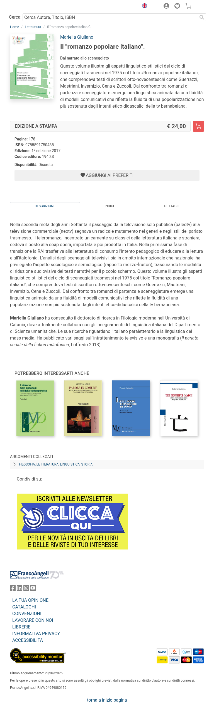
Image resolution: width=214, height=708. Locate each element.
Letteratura (33, 27)
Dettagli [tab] (171, 206)
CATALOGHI (24, 607)
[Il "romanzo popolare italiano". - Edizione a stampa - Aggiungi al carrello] (198, 126)
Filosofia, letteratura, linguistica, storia (56, 464)
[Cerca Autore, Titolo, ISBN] (110, 17)
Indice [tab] (109, 206)
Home (14, 27)
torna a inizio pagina (107, 700)
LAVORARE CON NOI (32, 620)
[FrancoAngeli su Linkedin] (19, 589)
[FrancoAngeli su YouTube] (33, 589)
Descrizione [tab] (45, 206)
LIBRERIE (21, 627)
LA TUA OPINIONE (30, 600)
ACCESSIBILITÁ (27, 640)
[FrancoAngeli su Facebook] (13, 589)
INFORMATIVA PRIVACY (36, 633)
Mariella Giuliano (76, 37)
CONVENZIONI (26, 613)
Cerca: (15, 17)
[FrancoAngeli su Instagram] (26, 589)
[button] (143, 7)
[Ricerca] (201, 17)
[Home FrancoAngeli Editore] (28, 6)
